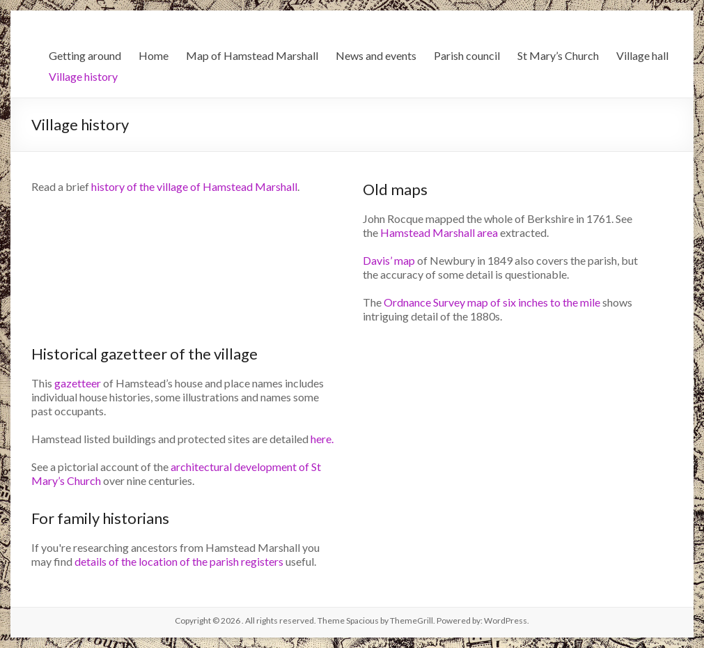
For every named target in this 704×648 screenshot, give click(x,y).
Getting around (85, 55)
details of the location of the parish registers (179, 561)
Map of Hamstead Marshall (252, 55)
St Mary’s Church (558, 55)
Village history (83, 76)
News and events (376, 55)
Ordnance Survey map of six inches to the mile (492, 302)
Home (154, 55)
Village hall (642, 55)
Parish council (467, 55)
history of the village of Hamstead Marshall (194, 186)
